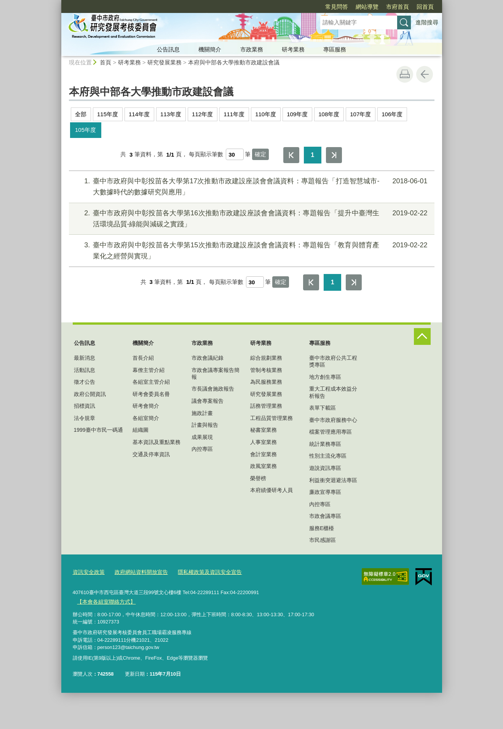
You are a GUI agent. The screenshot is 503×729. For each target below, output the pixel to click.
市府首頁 (353, 6)
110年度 (265, 114)
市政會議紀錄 (208, 358)
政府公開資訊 (90, 394)
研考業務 (293, 49)
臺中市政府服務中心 (333, 420)
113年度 (170, 114)
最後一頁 (334, 155)
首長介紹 (143, 358)
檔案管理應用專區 (330, 432)
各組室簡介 (146, 418)
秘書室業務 (263, 430)
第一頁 (291, 155)
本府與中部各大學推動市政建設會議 (233, 62)
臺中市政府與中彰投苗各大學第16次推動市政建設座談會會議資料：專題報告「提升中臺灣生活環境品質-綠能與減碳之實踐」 (250, 218)
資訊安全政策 (87, 572)
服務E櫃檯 (321, 528)
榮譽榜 (258, 478)
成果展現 (202, 437)
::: (58, 3)
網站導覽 (323, 6)
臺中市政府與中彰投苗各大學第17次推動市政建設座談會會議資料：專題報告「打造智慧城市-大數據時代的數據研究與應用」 (250, 186)
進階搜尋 (426, 22)
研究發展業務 (164, 62)
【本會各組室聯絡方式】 (104, 600)
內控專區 (202, 449)
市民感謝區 (322, 540)
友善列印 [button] (404, 74)
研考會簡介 (146, 406)
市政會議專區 (325, 516)
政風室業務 (263, 466)
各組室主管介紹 (151, 382)
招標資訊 (84, 406)
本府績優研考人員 (271, 490)
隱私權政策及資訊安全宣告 (201, 572)
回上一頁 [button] (424, 74)
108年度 (328, 114)
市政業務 (251, 49)
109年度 (297, 114)
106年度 (392, 114)
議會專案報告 (208, 401)
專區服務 (334, 49)
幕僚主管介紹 (148, 370)
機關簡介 (209, 49)
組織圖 (141, 430)
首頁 (105, 62)
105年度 (85, 130)
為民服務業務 (266, 382)
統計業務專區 (325, 444)
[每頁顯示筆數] (235, 154)
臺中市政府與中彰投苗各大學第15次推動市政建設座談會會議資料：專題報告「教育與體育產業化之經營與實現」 (250, 250)
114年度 (139, 114)
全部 (80, 114)
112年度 (202, 114)
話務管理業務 (266, 406)
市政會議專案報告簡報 (216, 373)
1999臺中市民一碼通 (98, 430)
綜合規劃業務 (266, 358)
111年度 (234, 114)
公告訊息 (168, 49)
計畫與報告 (205, 425)
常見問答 (292, 6)
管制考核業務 (266, 370)
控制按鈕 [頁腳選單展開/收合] (422, 336)
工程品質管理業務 (271, 418)
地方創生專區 (325, 377)
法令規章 (84, 418)
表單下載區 (322, 408)
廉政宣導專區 (325, 492)
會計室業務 (263, 454)
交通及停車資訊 (151, 454)
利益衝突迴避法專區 (333, 480)
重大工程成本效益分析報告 (333, 392)
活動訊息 (84, 370)
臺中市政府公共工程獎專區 (333, 361)
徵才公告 (84, 382)
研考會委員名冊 (151, 394)
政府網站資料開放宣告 (137, 572)
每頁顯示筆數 (206, 154)
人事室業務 (263, 442)
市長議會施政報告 (213, 389)
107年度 (360, 114)
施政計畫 (202, 413)
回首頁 (381, 6)
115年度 (107, 114)
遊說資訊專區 (325, 468)
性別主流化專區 (328, 456)
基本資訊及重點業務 (156, 442)
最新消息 (84, 358)
